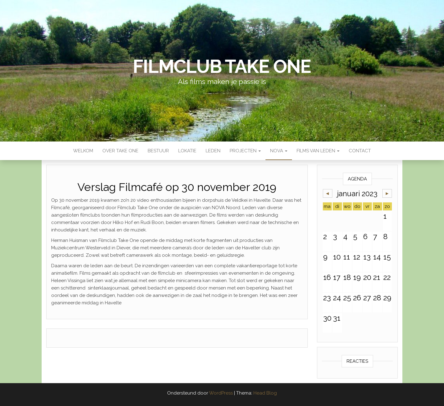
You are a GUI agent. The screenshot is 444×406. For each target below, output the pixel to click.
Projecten (245, 151)
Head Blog (265, 393)
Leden (213, 151)
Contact (360, 151)
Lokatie (187, 151)
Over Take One (120, 151)
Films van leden (318, 151)
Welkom (83, 151)
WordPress (221, 393)
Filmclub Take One (222, 66)
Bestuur (158, 151)
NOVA (278, 151)
